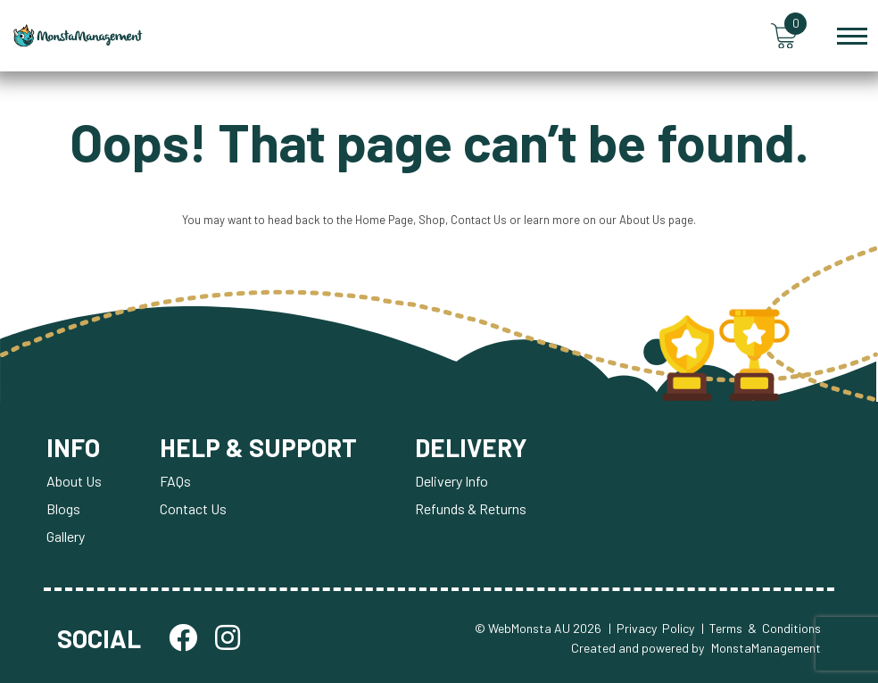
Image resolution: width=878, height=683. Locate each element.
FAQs (175, 480)
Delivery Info (451, 480)
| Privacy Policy (651, 628)
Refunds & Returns (470, 508)
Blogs (63, 508)
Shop (431, 219)
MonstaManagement (766, 647)
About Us (642, 219)
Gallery (65, 536)
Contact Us (479, 219)
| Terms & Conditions (761, 628)
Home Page (384, 219)
